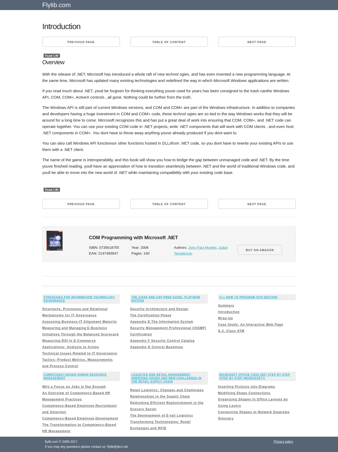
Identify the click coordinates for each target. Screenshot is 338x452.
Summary (226, 305)
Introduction (229, 312)
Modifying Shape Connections (244, 393)
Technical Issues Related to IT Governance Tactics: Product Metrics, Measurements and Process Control (79, 360)
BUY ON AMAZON (260, 250)
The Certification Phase (150, 315)
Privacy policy (283, 442)
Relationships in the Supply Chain (160, 396)
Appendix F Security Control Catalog (162, 341)
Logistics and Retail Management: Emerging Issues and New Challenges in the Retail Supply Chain (167, 378)
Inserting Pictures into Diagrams (246, 387)
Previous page (81, 42)
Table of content (169, 42)
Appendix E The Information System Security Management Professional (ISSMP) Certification (168, 328)
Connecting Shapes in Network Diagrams (254, 412)
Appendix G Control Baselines (156, 347)
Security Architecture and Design (159, 309)
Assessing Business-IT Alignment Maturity (79, 322)
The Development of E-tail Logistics (161, 415)
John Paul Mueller (202, 248)
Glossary (226, 418)
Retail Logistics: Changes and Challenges (167, 390)
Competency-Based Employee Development (80, 418)
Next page (256, 42)
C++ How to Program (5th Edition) (248, 297)
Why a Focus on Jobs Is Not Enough (74, 387)
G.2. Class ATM (231, 331)
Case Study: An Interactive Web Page (250, 324)
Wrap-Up (225, 318)
